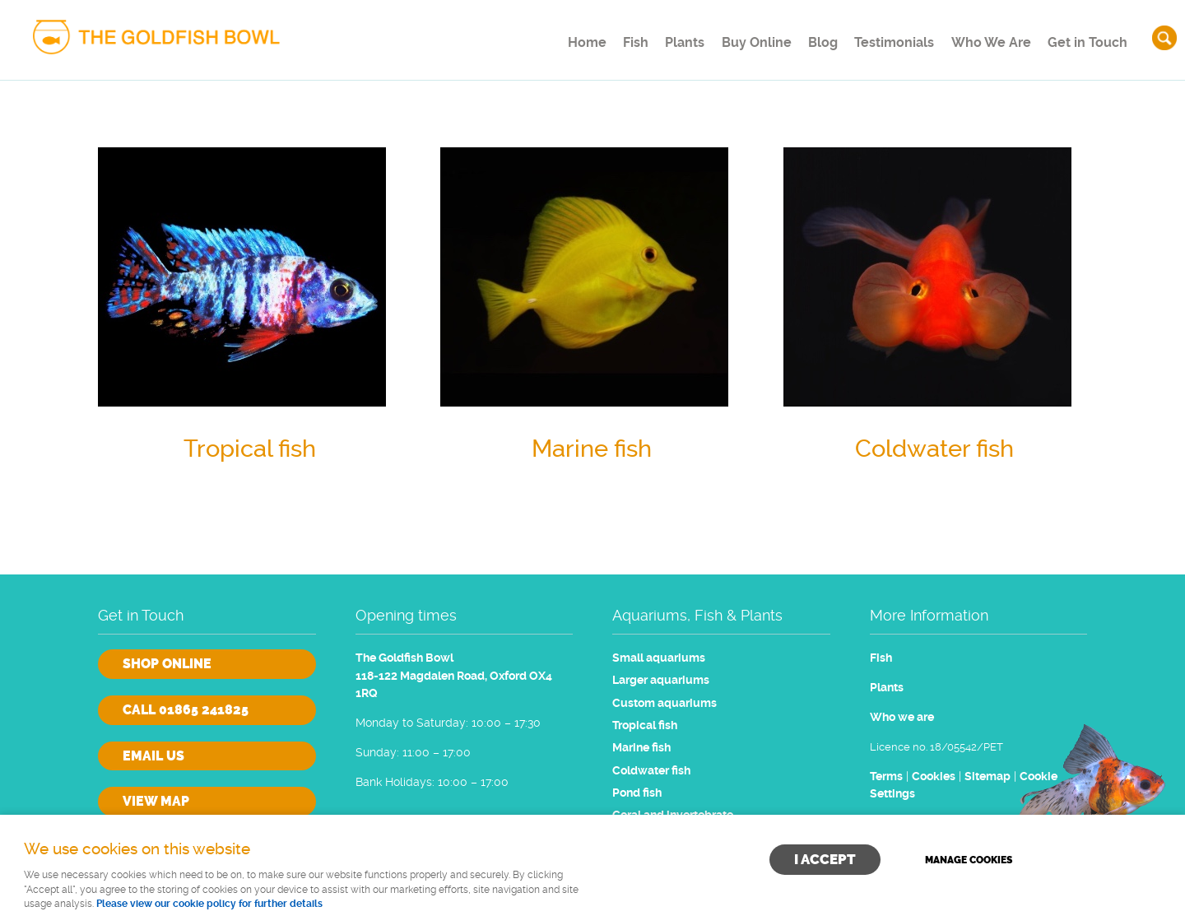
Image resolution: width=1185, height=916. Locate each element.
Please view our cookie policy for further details (209, 903)
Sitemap (987, 776)
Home (538, 37)
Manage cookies (968, 860)
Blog (806, 37)
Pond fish (637, 793)
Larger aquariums (660, 680)
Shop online (167, 664)
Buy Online (731, 37)
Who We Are (985, 37)
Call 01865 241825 (186, 710)
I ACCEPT (825, 859)
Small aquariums (658, 658)
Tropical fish (644, 725)
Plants (653, 37)
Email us (153, 756)
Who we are (902, 717)
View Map (156, 801)
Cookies (933, 776)
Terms (886, 776)
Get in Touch (1085, 37)
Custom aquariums (664, 703)
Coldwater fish (651, 771)
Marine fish (641, 748)
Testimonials (885, 37)
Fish (595, 37)
